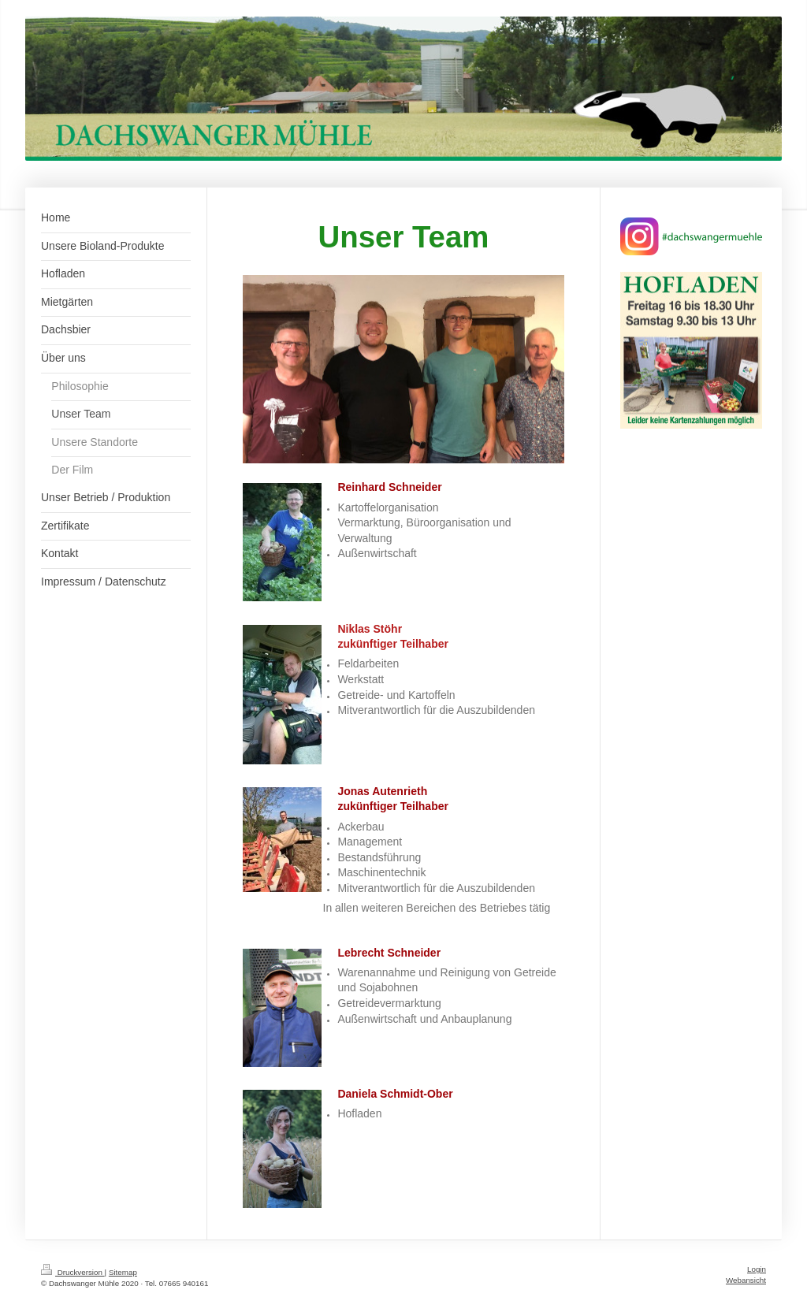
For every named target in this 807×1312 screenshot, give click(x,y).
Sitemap (123, 1272)
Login (756, 1269)
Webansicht (746, 1280)
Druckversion (73, 1272)
